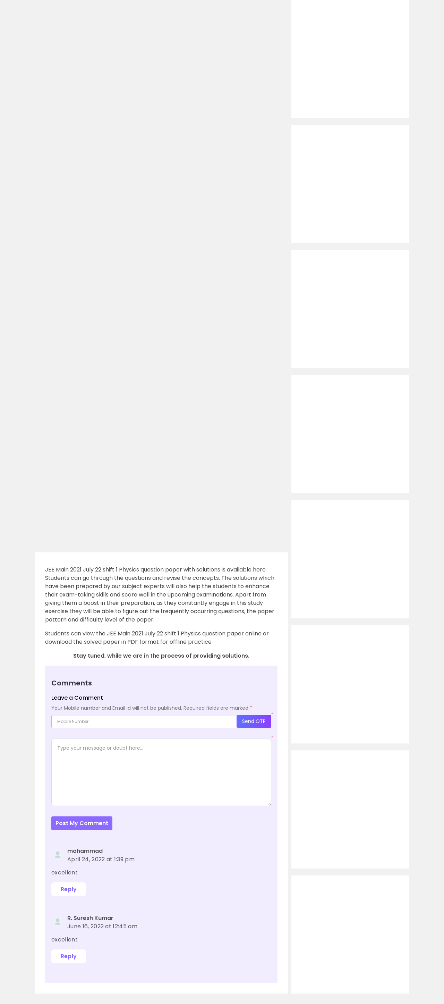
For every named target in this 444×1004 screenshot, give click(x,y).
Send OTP (254, 721)
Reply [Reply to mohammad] (69, 889)
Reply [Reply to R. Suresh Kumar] (69, 956)
